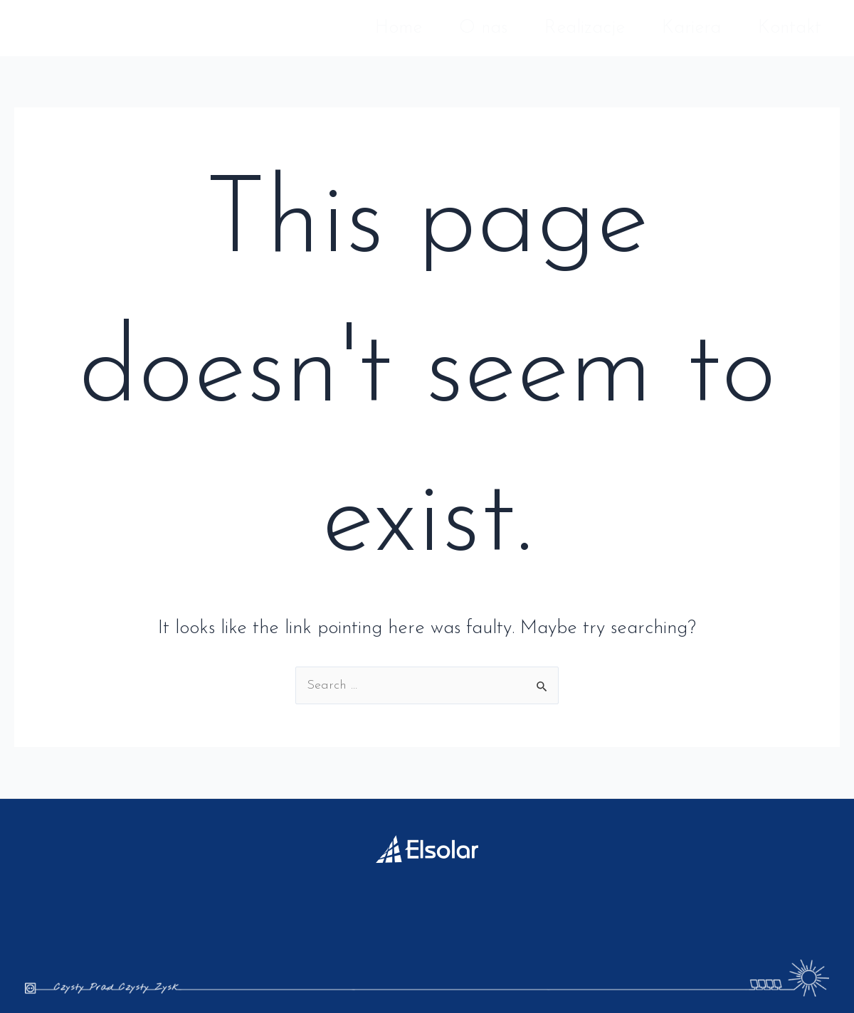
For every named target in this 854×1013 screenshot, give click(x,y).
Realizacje (584, 28)
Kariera (691, 28)
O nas (483, 28)
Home (398, 28)
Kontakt (789, 28)
